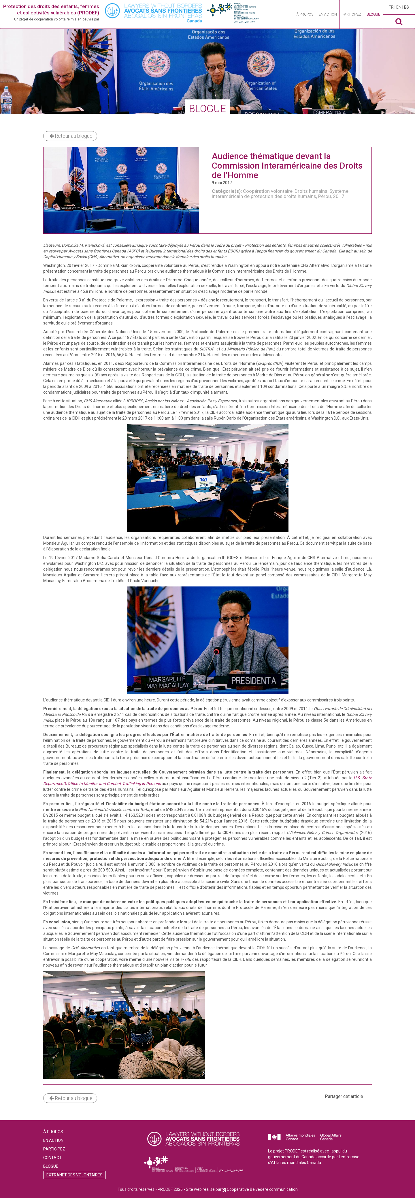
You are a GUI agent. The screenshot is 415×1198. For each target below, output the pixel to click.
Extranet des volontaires (74, 1175)
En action (328, 14)
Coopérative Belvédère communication (262, 1189)
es (406, 7)
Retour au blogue (71, 136)
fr (392, 7)
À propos (305, 14)
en (399, 7)
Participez (351, 14)
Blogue (373, 14)
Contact (52, 1157)
